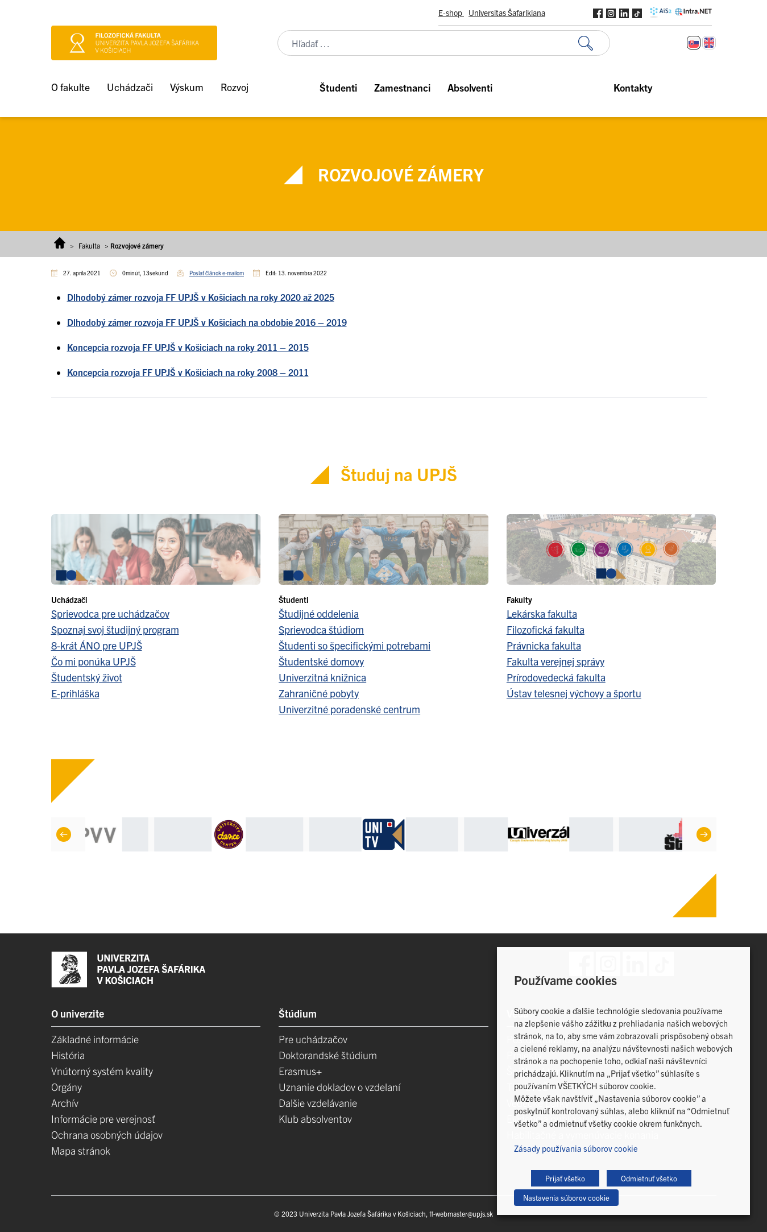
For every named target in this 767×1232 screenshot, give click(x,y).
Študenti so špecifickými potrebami (354, 645)
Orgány (66, 1086)
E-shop (451, 12)
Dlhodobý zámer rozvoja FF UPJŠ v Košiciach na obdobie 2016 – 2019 (207, 322)
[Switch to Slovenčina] (693, 42)
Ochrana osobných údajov (107, 1134)
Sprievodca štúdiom (321, 629)
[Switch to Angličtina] (709, 42)
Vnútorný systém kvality (102, 1070)
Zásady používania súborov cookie (576, 1148)
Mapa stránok (80, 1150)
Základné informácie (95, 1038)
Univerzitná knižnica (322, 677)
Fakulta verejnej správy (555, 661)
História (68, 1054)
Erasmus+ (300, 1070)
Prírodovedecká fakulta (556, 677)
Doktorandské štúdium (328, 1054)
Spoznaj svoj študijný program (115, 629)
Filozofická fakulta (545, 629)
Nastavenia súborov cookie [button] (566, 1197)
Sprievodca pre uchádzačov (110, 613)
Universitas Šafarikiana (507, 12)
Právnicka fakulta (544, 645)
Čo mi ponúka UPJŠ (93, 661)
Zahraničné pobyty (319, 693)
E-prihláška (75, 693)
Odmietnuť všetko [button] (649, 1178)
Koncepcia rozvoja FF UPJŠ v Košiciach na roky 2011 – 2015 (188, 347)
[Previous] (63, 834)
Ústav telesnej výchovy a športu (574, 693)
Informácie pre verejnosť (103, 1118)
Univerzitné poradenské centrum (349, 709)
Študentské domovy (321, 661)
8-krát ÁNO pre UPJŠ (96, 645)
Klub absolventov (315, 1118)
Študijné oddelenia (319, 613)
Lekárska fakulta (542, 613)
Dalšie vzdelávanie (318, 1102)
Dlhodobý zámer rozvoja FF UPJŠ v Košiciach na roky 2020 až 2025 (200, 297)
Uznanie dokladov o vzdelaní (339, 1086)
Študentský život (86, 677)
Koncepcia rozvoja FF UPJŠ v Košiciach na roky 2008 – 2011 (188, 372)
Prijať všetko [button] (565, 1178)
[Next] (703, 834)
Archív (64, 1102)
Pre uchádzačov (313, 1038)
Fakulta (89, 245)
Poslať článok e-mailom (216, 272)
